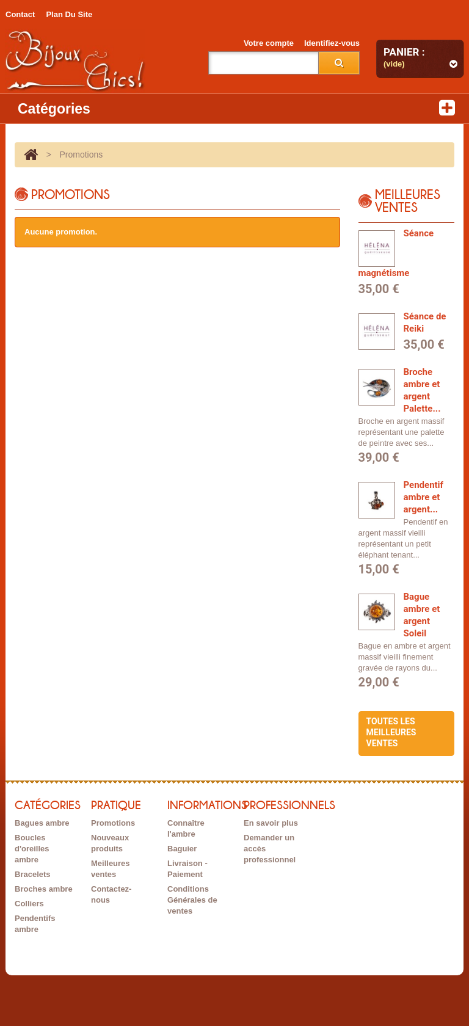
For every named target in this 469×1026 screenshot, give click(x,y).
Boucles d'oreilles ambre (32, 848)
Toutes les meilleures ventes (391, 732)
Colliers (29, 903)
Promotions (113, 823)
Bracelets (33, 874)
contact (20, 14)
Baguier (182, 848)
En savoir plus (271, 823)
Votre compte (269, 43)
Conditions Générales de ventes (192, 899)
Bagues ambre (42, 823)
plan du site (69, 14)
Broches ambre (44, 888)
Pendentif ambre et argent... (423, 497)
